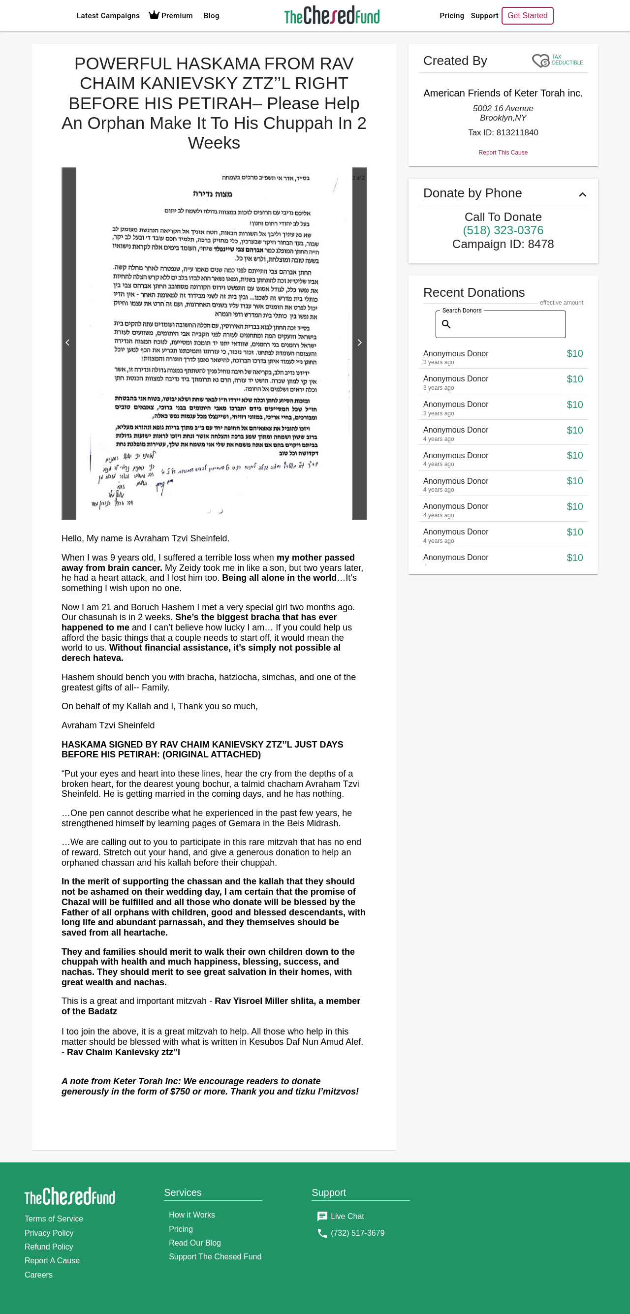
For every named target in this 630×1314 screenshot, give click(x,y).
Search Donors (462, 513)
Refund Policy (49, 1247)
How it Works (192, 1215)
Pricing (419, 15)
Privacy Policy (49, 1233)
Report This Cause (503, 355)
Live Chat (347, 1216)
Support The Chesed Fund (215, 1256)
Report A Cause (52, 1260)
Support (451, 15)
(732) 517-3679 (357, 1233)
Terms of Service (54, 1219)
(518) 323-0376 (503, 433)
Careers (39, 1275)
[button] (208, 511)
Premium (169, 15)
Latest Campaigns (108, 15)
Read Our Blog (195, 1243)
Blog (211, 15)
